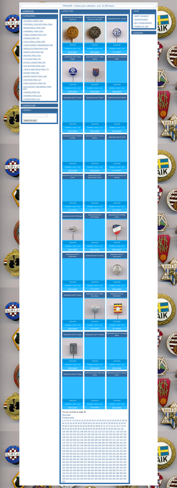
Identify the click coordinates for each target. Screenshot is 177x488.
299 (121, 459)
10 (77, 420)
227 (121, 448)
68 (97, 426)
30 (63, 423)
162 (81, 440)
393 (70, 476)
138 (124, 434)
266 (67, 456)
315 (113, 462)
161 (78, 440)
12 (82, 420)
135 (113, 434)
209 (121, 445)
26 (118, 420)
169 (106, 440)
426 (124, 478)
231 (70, 451)
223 (106, 448)
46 (104, 423)
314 (110, 462)
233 (78, 451)
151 (106, 437)
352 (117, 467)
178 (74, 442)
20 (103, 420)
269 (78, 456)
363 (92, 470)
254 (88, 454)
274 (96, 456)
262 (117, 454)
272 (88, 456)
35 (76, 423)
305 (78, 462)
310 (96, 462)
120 (124, 431)
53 (122, 423)
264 (124, 454)
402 (103, 476)
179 (78, 442)
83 (71, 429)
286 (74, 459)
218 (88, 448)
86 (79, 429)
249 (70, 454)
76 (117, 426)
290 (88, 459)
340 (74, 467)
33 (71, 423)
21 (105, 420)
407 (121, 476)
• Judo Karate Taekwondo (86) (38, 45)
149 (99, 437)
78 (122, 426)
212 (67, 448)
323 (78, 465)
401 (99, 476)
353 (121, 467)
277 (106, 456)
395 (78, 476)
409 (63, 478)
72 (107, 426)
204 (103, 445)
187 (106, 442)
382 (96, 473)
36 (79, 423)
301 (63, 462)
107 (78, 431)
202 (96, 445)
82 (68, 429)
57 (68, 426)
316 (117, 462)
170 (110, 440)
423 (113, 478)
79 (125, 426)
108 (81, 431)
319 (63, 465)
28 (123, 420)
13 (85, 420)
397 (85, 476)
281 (121, 456)
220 (96, 448)
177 (70, 442)
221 (99, 448)
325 (85, 465)
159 (70, 440)
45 (102, 423)
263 (121, 454)
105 (70, 431)
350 (110, 467)
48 (109, 423)
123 (70, 434)
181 (85, 442)
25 (115, 420)
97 (107, 429)
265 (63, 456)
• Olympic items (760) (33, 21)
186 (103, 442)
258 (103, 454)
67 (94, 426)
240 (103, 451)
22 (108, 420)
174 (124, 440)
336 (124, 465)
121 (63, 434)
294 (103, 459)
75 (115, 426)
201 (92, 445)
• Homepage (28, 11)
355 (63, 470)
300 (124, 459)
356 (67, 470)
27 (121, 420)
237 (92, 451)
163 (85, 440)
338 (67, 467)
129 (92, 434)
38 (84, 423)
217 (85, 448)
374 (67, 473)
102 (122, 429)
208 (117, 445)
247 (63, 454)
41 (91, 423)
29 (126, 420)
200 (88, 445)
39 (86, 423)
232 (74, 451)
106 (74, 431)
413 (78, 478)
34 (73, 423)
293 (99, 459)
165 (92, 440)
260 (110, 454)
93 (97, 429)
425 (121, 478)
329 (99, 465)
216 (81, 448)
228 (124, 448)
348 (103, 467)
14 (87, 420)
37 (81, 423)
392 (67, 476)
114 (103, 431)
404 (110, 476)
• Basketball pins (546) (34, 28)
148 (96, 437)
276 (103, 456)
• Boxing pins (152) (32, 55)
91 (91, 429)
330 (103, 465)
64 (86, 426)
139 (63, 437)
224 (110, 448)
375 (70, 473)
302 (67, 462)
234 (81, 451)
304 (74, 462)
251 (78, 454)
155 (121, 437)
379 (85, 473)
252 (81, 454)
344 (88, 467)
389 (121, 473)
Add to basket (72, 52)
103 (63, 431)
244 (117, 451)
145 (85, 437)
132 (103, 434)
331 (106, 465)
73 (109, 426)
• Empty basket (141, 16)
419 (99, 478)
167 (99, 440)
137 (121, 434)
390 (124, 473)
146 (88, 437)
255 (92, 454)
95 (102, 429)
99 (112, 429)
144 (81, 437)
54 (125, 423)
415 (85, 478)
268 (74, 456)
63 (84, 426)
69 (99, 426)
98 (109, 429)
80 (63, 429)
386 (110, 473)
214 (74, 448)
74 (112, 426)
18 (98, 420)
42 (94, 423)
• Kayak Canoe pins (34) (34, 62)
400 (96, 476)
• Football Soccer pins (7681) (38, 24)
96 (104, 429)
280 (117, 456)
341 (78, 467)
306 (81, 462)
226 (117, 448)
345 (92, 467)
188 (110, 442)
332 (110, 465)
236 (88, 451)
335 (121, 465)
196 (74, 445)
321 (70, 465)
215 (78, 448)
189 (113, 442)
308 (88, 462)
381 (92, 473)
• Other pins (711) (31, 99)
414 (81, 478)
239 (99, 451)
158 (67, 440)
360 (81, 470)
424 (117, 478)
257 (99, 454)
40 (89, 423)
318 (124, 462)
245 (121, 451)
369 (113, 470)
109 (85, 431)
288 (81, 459)
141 (70, 437)
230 (67, 451)
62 (81, 426)
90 (89, 429)
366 (103, 470)
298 (117, 459)
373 (63, 473)
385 (106, 473)
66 (91, 426)
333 (113, 465)
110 (88, 431)
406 (117, 476)
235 (85, 451)
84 (73, 429)
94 (99, 429)
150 (103, 437)
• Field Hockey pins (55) (34, 83)
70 (102, 426)
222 (103, 448)
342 (81, 467)
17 (95, 420)
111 (92, 431)
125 (78, 434)
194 (67, 445)
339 (70, 467)
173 (121, 440)
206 (110, 445)
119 (121, 431)
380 (88, 473)
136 (117, 434)
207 (113, 445)
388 (117, 473)
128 (88, 434)
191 (121, 442)
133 (106, 434)
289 (85, 459)
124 (74, 434)
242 (110, 451)
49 (112, 423)
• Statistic (138, 33)
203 (99, 445)
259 (106, 454)
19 (100, 420)
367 (106, 470)
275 (99, 456)
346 (96, 467)
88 (84, 429)
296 (110, 459)
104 (67, 431)
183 (92, 442)
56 (66, 426)
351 (113, 467)
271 (85, 456)
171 (113, 440)
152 (110, 437)
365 (99, 470)
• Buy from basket (142, 23)
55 (63, 426)
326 (88, 465)
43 (97, 423)
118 (117, 431)
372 (124, 470)
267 (70, 456)
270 (81, 456)
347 (99, 467)
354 (124, 467)
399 (92, 476)
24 (113, 420)
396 (81, 476)
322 (74, 465)
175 (63, 442)
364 (96, 470)
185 (99, 442)
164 (88, 440)
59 (73, 426)
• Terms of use (140, 26)
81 (66, 429)
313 (106, 462)
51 (117, 423)
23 (110, 420)
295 (106, 459)
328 (96, 465)
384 (103, 473)
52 (120, 423)
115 (106, 431)
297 (113, 459)
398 (88, 476)
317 (121, 462)
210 (124, 445)
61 (79, 426)
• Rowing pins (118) (32, 96)
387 (113, 473)
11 (80, 420)
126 (81, 434)
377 (78, 473)
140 (67, 437)
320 (67, 465)
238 (96, 451)
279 (113, 456)
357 (70, 470)
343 (85, 467)
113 (99, 431)
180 (81, 442)
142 (74, 437)
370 (117, 470)
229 (63, 451)
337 (63, 467)
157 (63, 440)
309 (92, 462)
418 (96, 478)
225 (113, 448)
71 (104, 426)
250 (74, 454)
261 (113, 454)
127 (85, 434)
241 (106, 451)
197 (78, 445)
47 (107, 423)
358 (74, 470)
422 (110, 478)
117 (113, 431)
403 (106, 476)
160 (74, 440)
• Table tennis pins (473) (34, 35)
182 (88, 442)
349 (106, 467)
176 (67, 442)
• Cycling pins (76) (32, 59)
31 (66, 423)
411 (70, 478)
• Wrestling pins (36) (33, 52)
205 (106, 445)
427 (63, 481)
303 (70, 462)
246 (124, 451)
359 (78, 470)
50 (115, 423)
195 (70, 445)
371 (121, 470)
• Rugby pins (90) (31, 73)
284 (67, 459)
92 (94, 429)
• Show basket (140, 19)
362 (88, 470)
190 (117, 442)
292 (96, 459)
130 (96, 434)
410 (67, 478)
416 (88, 478)
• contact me (28, 105)
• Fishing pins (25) (31, 92)
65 (89, 426)
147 (92, 437)
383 (99, 473)
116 (110, 431)
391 (63, 476)
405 (113, 476)
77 (120, 426)
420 (103, 478)
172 (117, 440)
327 (92, 465)
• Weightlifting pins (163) (35, 49)
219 (92, 448)
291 (92, 459)
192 (124, 442)
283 (63, 459)
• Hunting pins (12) (32, 80)
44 (99, 423)
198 (81, 445)
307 (85, 462)
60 (76, 426)
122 (67, 434)
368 (110, 470)
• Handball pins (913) (33, 31)
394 (74, 476)
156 (124, 437)
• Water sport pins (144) (35, 76)
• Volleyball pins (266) (34, 42)
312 (103, 462)
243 (113, 451)
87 (81, 429)
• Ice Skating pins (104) (34, 66)
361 (85, 470)
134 (110, 434)
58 (71, 426)
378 (81, 473)
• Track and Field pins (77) (36, 69)
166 (96, 440)
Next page (66, 415)
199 (85, 445)
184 (96, 442)
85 (76, 429)
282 (124, 456)
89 (86, 429)
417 (92, 478)
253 (85, 454)
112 (96, 431)
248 (67, 454)
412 (74, 478)
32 (68, 423)
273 (92, 456)
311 (99, 462)
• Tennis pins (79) (31, 38)
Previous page (68, 417)
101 (118, 429)
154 (117, 437)
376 (74, 473)
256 (96, 454)
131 (99, 434)
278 (110, 456)
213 (70, 448)
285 (70, 459)
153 (113, 437)
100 (115, 429)
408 (124, 476)
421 (106, 478)
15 (90, 420)
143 (78, 437)
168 (103, 440)
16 (92, 420)
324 (81, 465)
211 (63, 448)
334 (117, 465)
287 (78, 459)
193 (63, 445)
